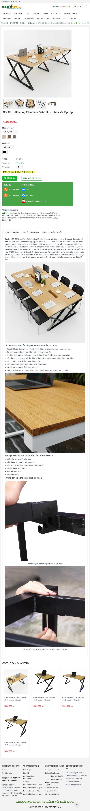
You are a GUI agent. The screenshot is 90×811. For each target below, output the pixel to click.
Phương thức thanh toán (53, 779)
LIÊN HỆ (73, 18)
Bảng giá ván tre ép (52, 791)
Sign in (4, 770)
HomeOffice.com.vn (74, 779)
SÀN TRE (17, 18)
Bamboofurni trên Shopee (32, 788)
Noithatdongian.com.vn (75, 773)
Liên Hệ (26, 773)
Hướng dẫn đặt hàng (52, 773)
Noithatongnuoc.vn (73, 785)
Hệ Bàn (22, 23)
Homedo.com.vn (72, 782)
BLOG (65, 18)
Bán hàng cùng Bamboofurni (28, 777)
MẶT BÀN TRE (55, 14)
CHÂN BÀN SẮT (29, 18)
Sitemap (26, 781)
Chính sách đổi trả (51, 788)
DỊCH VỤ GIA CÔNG (43, 18)
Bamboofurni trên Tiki (31, 791)
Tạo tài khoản (7, 773)
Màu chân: (6, 143)
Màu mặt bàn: (7, 128)
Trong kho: (6, 163)
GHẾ (27, 14)
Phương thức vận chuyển (54, 776)
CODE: (5, 159)
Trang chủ (4, 23)
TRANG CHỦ (7, 14)
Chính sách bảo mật (52, 770)
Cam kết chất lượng (30, 232)
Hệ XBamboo (31, 23)
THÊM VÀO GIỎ (9, 178)
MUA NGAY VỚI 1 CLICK (32, 178)
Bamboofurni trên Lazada (32, 784)
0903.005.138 (65, 6)
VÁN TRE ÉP (7, 18)
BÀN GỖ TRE (18, 14)
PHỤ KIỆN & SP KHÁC (71, 14)
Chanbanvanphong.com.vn (76, 776)
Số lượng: (6, 167)
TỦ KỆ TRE (35, 14)
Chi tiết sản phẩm (11, 232)
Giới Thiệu (27, 770)
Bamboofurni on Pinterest (32, 794)
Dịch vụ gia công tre (52, 794)
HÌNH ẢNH (56, 18)
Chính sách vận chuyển (52, 232)
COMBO (45, 14)
